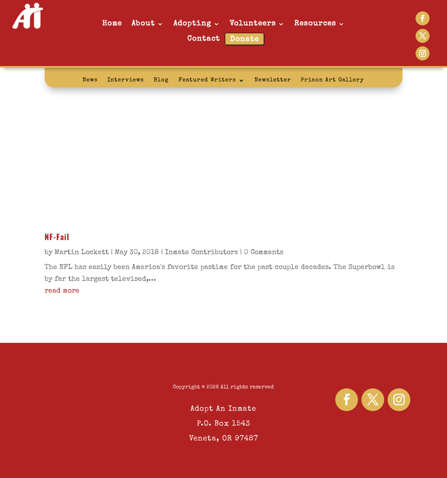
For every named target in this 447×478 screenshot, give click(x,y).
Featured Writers (207, 80)
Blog (161, 80)
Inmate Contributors (201, 252)
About (143, 24)
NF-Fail (57, 236)
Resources (315, 24)
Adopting (192, 24)
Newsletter (272, 80)
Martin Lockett (82, 252)
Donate (244, 39)
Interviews (125, 80)
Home (112, 24)
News (90, 80)
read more (62, 291)
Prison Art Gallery (332, 80)
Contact (203, 39)
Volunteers (253, 24)
